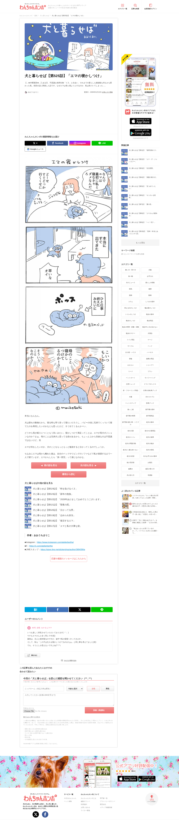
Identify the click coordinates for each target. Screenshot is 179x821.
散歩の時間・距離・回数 (130, 327)
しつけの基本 (150, 302)
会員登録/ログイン (150, 9)
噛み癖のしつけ (150, 308)
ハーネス (150, 352)
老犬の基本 (150, 422)
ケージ (150, 340)
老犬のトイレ (130, 437)
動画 (150, 295)
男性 (107, 689)
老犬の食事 (150, 437)
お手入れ (150, 276)
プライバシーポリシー (107, 801)
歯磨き (130, 469)
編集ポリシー (85, 801)
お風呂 (150, 462)
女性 (93, 689)
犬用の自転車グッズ (150, 390)
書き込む (34, 655)
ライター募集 (85, 810)
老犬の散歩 (150, 443)
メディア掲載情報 (106, 807)
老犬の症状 (130, 456)
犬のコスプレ (150, 397)
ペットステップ (130, 403)
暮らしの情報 (150, 282)
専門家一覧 (104, 798)
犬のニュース (130, 282)
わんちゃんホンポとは (88, 798)
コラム (130, 302)
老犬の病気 (150, 450)
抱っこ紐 (131, 409)
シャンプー (150, 365)
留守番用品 (150, 416)
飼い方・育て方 (130, 270)
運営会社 (103, 804)
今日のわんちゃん (70, 798)
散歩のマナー (130, 333)
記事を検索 (135, 9)
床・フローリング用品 (130, 390)
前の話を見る (50, 465)
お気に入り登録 (107, 92)
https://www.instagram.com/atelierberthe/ (55, 542)
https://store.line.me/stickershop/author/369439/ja (63, 549)
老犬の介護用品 (150, 431)
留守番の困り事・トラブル (130, 423)
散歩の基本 (150, 314)
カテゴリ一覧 (122, 9)
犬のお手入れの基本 (150, 456)
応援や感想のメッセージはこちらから (68, 559)
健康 (150, 289)
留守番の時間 (130, 416)
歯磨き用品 (150, 359)
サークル (131, 346)
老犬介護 (131, 431)
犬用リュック (130, 384)
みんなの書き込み (70, 660)
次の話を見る (86, 465)
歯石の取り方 (150, 469)
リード (130, 371)
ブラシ (150, 371)
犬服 (130, 397)
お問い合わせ (85, 807)
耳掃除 (150, 475)
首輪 (130, 359)
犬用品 (150, 333)
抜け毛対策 (130, 462)
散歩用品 (150, 321)
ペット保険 (68, 801)
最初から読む (68, 474)
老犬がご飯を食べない (130, 450)
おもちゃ (131, 365)
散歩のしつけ (130, 321)
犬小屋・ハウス (130, 352)
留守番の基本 (150, 409)
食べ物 (130, 276)
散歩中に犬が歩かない (150, 327)
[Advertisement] (47, 112)
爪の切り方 (130, 475)
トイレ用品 (130, 340)
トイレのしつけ (130, 314)
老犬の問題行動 (130, 443)
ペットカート (130, 378)
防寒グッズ (150, 403)
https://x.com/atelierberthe (41, 546)
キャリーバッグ (150, 378)
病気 (130, 289)
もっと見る (140, 243)
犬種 (150, 270)
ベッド (150, 346)
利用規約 (84, 804)
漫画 (130, 295)
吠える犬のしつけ (130, 308)
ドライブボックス (150, 384)
